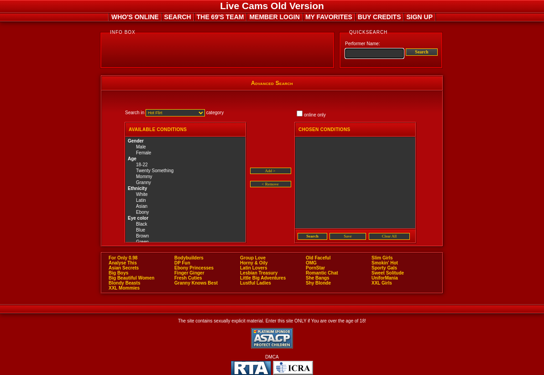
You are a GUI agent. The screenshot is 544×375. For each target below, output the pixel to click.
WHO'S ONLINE (135, 17)
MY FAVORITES (328, 17)
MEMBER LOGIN (274, 17)
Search (421, 51)
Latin (185, 201)
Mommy (185, 177)
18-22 (185, 165)
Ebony (185, 213)
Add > (270, 171)
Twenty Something (185, 171)
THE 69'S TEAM (220, 17)
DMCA (271, 356)
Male (185, 147)
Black (185, 224)
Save (348, 236)
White (185, 195)
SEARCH (177, 17)
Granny (185, 183)
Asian (185, 207)
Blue (185, 230)
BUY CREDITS (379, 17)
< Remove (270, 184)
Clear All (389, 236)
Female (185, 153)
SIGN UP (419, 17)
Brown (185, 236)
